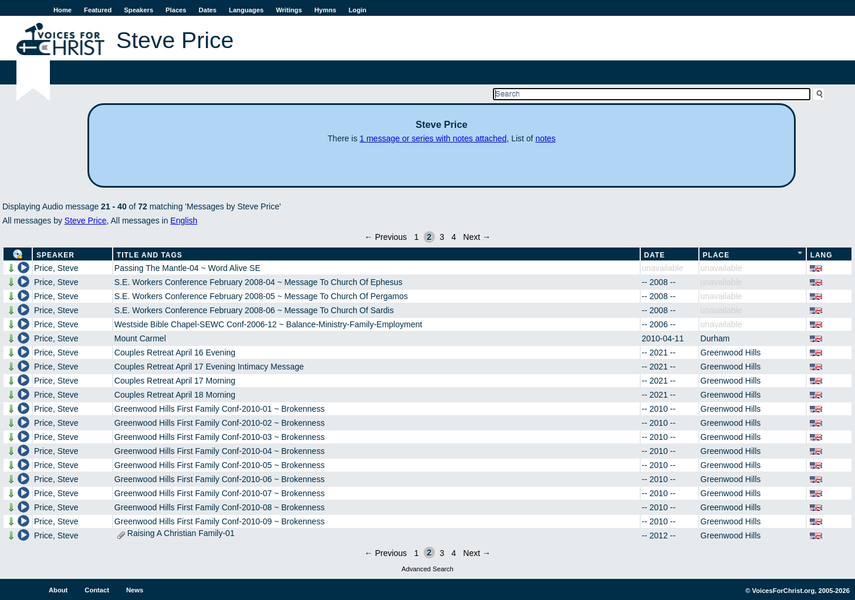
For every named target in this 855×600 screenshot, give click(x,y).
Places (175, 9)
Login (357, 9)
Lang (821, 255)
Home (62, 9)
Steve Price (86, 220)
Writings (289, 9)
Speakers (138, 9)
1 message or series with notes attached (433, 138)
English (183, 220)
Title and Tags (150, 255)
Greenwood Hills (731, 352)
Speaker (55, 255)
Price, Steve (56, 268)
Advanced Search (427, 568)
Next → (477, 237)
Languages (246, 9)
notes (545, 138)
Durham (715, 338)
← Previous (385, 237)
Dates (208, 9)
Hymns (325, 9)
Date (654, 255)
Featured (97, 9)
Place (716, 255)
